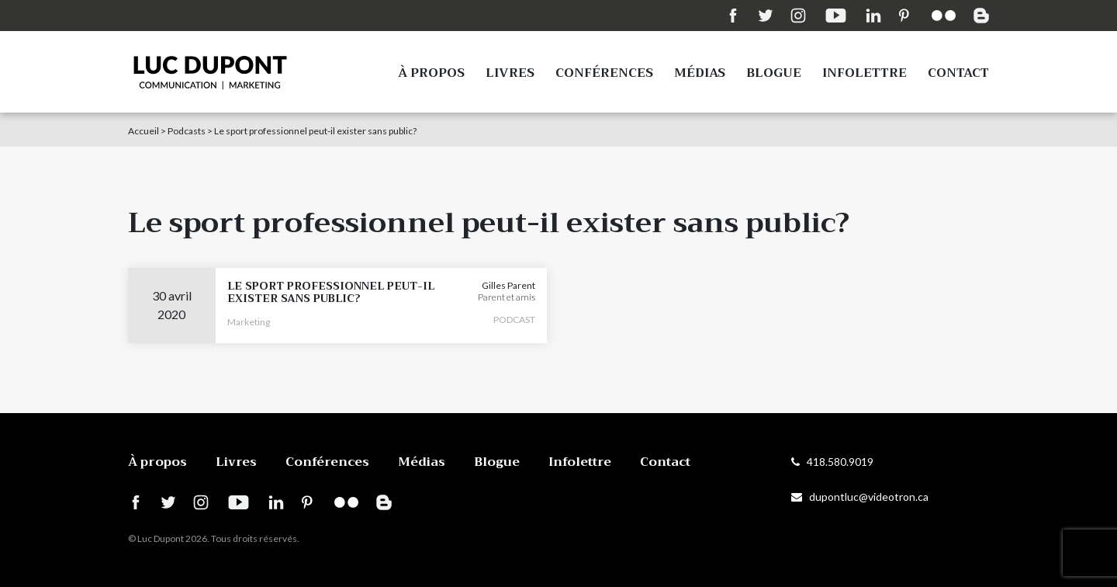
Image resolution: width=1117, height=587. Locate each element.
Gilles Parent (508, 285)
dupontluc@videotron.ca (860, 496)
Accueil (143, 131)
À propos (431, 73)
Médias (699, 73)
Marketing (248, 322)
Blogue (773, 73)
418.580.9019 (832, 461)
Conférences (604, 73)
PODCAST (514, 319)
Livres (510, 73)
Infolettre (864, 73)
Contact (958, 73)
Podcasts (187, 131)
